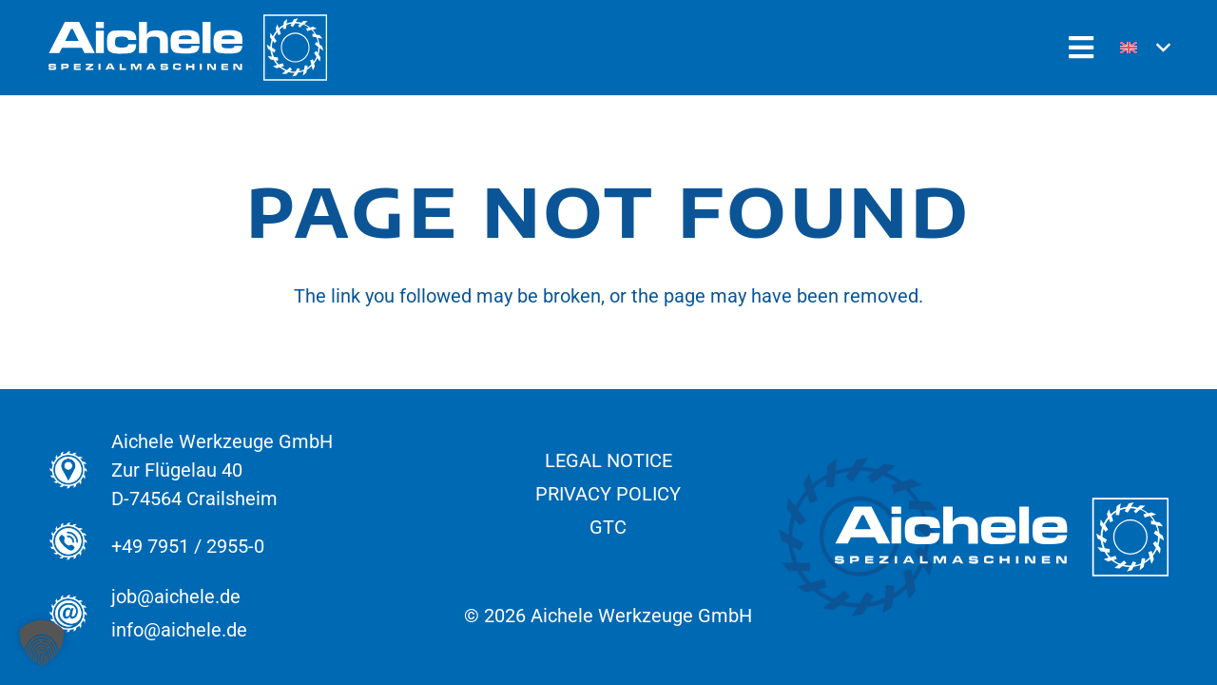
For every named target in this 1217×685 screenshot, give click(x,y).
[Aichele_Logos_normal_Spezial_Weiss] (188, 47)
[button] (1144, 48)
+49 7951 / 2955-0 (187, 546)
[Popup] (1081, 48)
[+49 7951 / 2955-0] (79, 546)
